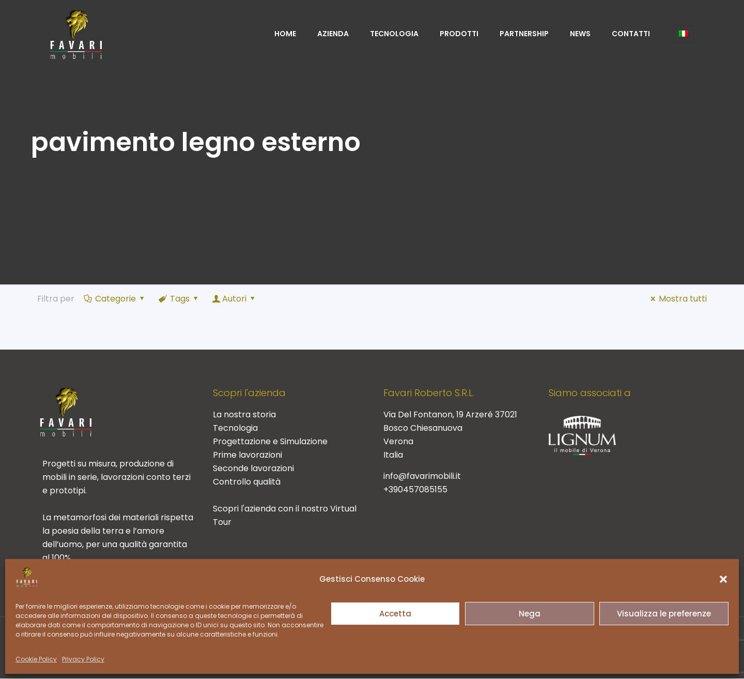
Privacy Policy (83, 659)
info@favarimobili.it (422, 476)
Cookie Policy (36, 659)
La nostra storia (244, 414)
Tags (179, 299)
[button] (723, 579)
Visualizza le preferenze (664, 613)
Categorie (115, 299)
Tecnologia (235, 428)
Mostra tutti (677, 299)
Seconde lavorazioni (253, 468)
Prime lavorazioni (247, 455)
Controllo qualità (247, 482)
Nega (529, 613)
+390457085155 (415, 489)
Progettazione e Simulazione (270, 441)
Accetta (395, 613)
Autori (234, 299)
